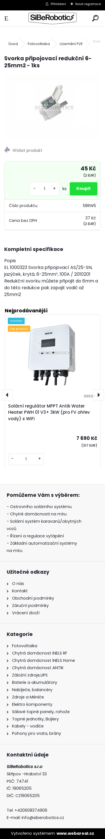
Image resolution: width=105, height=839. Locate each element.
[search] (95, 18)
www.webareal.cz (75, 833)
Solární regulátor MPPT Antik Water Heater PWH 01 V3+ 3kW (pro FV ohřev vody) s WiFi (49, 412)
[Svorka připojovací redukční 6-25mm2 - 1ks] (52, 106)
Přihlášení (58, 4)
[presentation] (7, 394)
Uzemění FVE (71, 43)
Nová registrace (88, 4)
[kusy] (44, 189)
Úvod (13, 43)
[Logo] (52, 18)
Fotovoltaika (39, 43)
